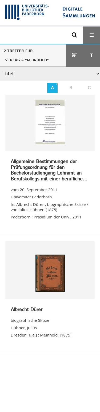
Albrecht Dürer (26, 310)
